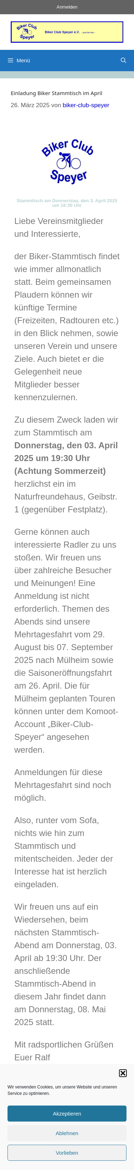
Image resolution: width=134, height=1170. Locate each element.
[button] (122, 1073)
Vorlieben (67, 1153)
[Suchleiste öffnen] (123, 60)
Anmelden (67, 7)
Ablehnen (67, 1133)
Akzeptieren (67, 1114)
